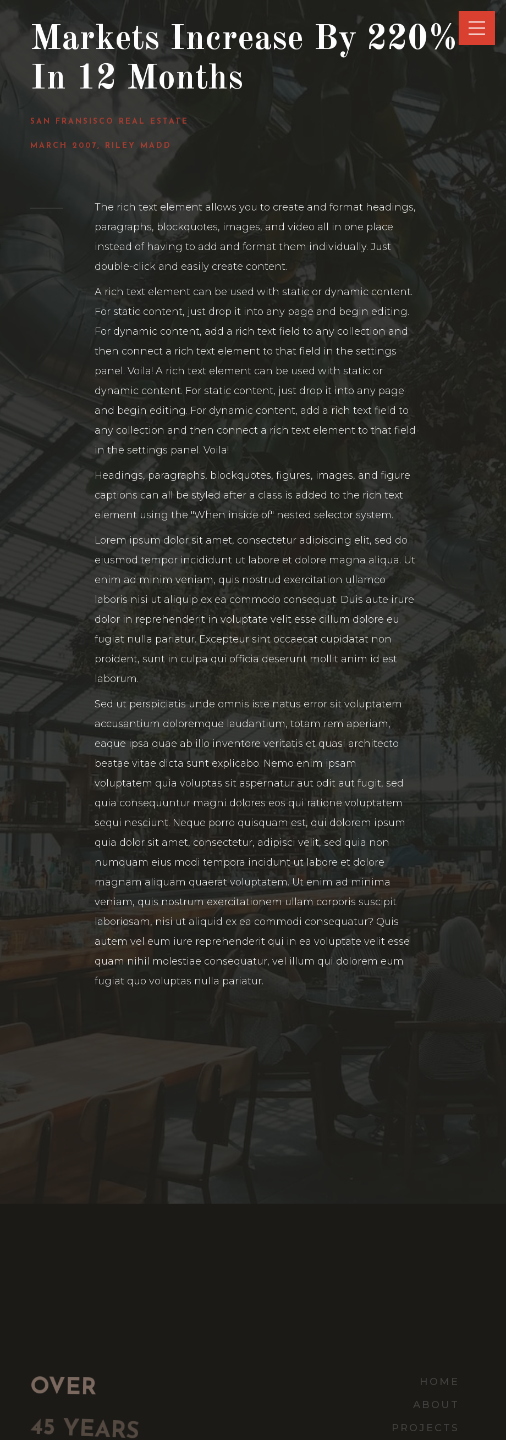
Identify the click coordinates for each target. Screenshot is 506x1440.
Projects (425, 1427)
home (439, 1381)
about (436, 1404)
